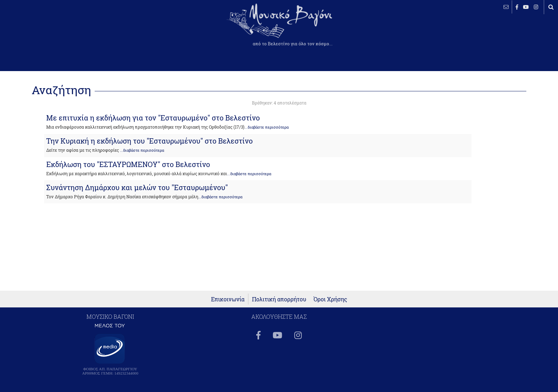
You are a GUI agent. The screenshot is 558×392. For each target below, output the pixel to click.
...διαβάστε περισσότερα (266, 127)
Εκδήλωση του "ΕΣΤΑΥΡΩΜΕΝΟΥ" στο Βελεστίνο (128, 164)
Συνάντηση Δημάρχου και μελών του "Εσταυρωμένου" (137, 187)
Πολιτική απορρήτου (279, 299)
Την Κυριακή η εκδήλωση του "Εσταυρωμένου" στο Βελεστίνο (149, 140)
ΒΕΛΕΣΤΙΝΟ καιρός (44, 30)
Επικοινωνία (227, 299)
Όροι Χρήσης (330, 299)
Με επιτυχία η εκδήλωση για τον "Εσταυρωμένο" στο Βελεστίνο (153, 117)
